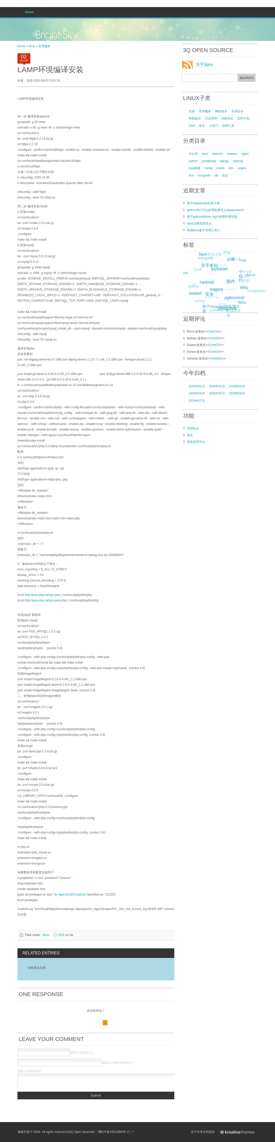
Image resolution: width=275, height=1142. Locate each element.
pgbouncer (237, 294)
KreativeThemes (238, 1132)
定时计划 (243, 118)
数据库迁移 (232, 312)
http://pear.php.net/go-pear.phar (46, 600)
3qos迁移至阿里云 (199, 223)
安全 (202, 126)
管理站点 (193, 428)
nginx (245, 154)
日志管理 (211, 118)
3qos (204, 253)
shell (192, 126)
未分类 (193, 154)
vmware (232, 154)
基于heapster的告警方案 (203, 203)
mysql (208, 168)
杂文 (225, 175)
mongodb (204, 175)
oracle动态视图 (245, 277)
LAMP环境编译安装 (50, 69)
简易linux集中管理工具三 (204, 230)
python (193, 161)
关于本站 (211, 263)
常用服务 (44, 46)
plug (226, 252)
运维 (233, 257)
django (224, 161)
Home (21, 46)
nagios (242, 168)
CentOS (213, 331)
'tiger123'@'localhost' (72, 894)
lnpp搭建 (195, 168)
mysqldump (255, 291)
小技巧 (213, 126)
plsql (196, 270)
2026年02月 (217, 386)
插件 (234, 278)
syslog (199, 301)
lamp (219, 306)
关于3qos (204, 64)
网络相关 (221, 111)
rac (186, 271)
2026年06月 (237, 393)
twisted (197, 291)
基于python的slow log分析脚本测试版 (212, 216)
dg (205, 268)
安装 (192, 111)
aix (192, 286)
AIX (191, 175)
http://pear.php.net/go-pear (42, 595)
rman (208, 283)
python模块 (218, 311)
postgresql (209, 161)
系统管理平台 (196, 442)
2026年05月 (217, 393)
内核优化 (227, 118)
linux (32, 46)
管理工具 (228, 126)
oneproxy (209, 299)
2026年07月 (197, 400)
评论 (62, 935)
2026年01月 (197, 386)
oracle (221, 168)
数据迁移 (213, 255)
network (217, 154)
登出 (190, 435)
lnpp (243, 260)
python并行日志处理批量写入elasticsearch (215, 210)
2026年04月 (197, 393)
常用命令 (237, 111)
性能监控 (195, 118)
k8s (231, 168)
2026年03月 (237, 386)
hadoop (238, 161)
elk (216, 175)
